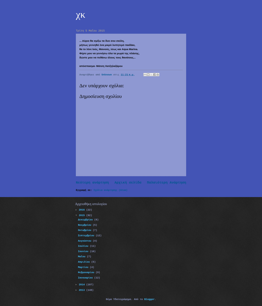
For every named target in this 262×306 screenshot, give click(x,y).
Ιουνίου (84, 251)
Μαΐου (82, 256)
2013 (82, 290)
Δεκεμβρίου (86, 219)
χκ (80, 14)
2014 (82, 284)
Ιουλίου (84, 246)
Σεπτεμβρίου (87, 235)
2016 (82, 210)
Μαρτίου (84, 267)
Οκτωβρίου (85, 230)
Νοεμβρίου (85, 225)
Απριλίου (84, 262)
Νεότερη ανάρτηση (92, 183)
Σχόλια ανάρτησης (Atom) (110, 190)
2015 (82, 215)
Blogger (149, 299)
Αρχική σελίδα (127, 183)
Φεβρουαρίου (87, 272)
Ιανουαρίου (86, 277)
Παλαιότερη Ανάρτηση (166, 183)
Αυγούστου (85, 241)
